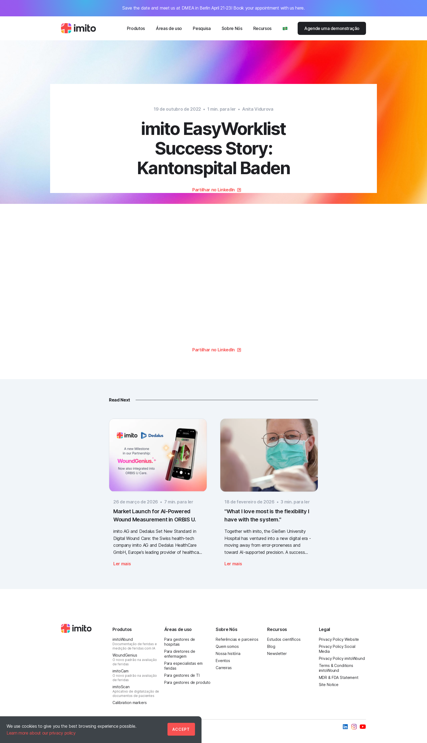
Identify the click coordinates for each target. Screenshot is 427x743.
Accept (181, 729)
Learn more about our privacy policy (41, 733)
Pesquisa (202, 28)
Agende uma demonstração (331, 28)
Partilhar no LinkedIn (213, 189)
